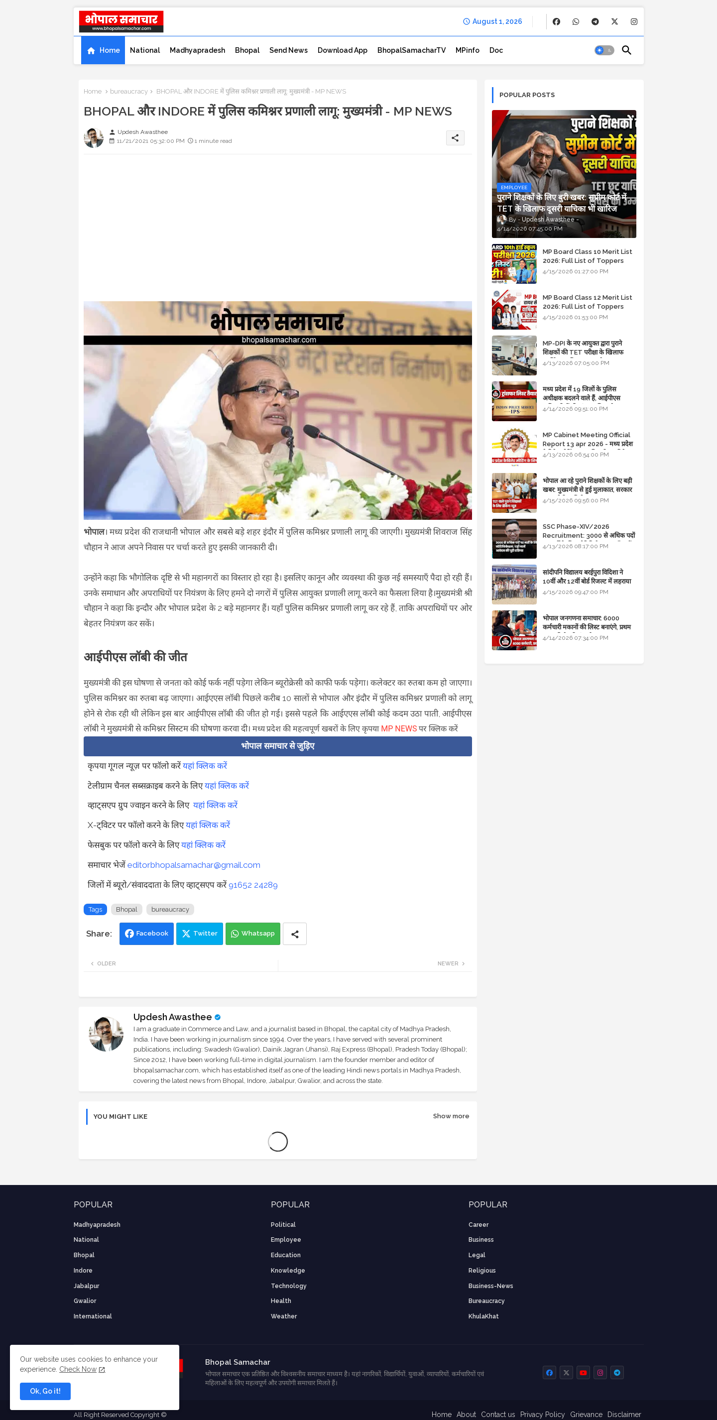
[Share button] (295, 934)
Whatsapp (258, 933)
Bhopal (247, 50)
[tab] (103, 50)
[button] (604, 50)
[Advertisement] (278, 231)
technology (289, 1286)
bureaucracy (129, 91)
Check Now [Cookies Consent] (78, 1369)
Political (283, 1224)
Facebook (152, 933)
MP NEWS (399, 728)
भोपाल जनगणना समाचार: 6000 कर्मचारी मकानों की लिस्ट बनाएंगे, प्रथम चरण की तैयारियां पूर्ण (587, 627)
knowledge (288, 1270)
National (145, 50)
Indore (83, 1270)
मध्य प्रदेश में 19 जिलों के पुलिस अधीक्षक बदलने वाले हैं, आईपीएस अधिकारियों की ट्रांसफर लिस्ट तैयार (582, 398)
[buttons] (556, 21)
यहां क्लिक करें (205, 766)
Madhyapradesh (197, 50)
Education (286, 1255)
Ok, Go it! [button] (45, 1391)
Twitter (205, 933)
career (478, 1224)
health (281, 1301)
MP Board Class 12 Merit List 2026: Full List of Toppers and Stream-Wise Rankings (587, 306)
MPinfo (467, 50)
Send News (288, 50)
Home (110, 50)
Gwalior (85, 1301)
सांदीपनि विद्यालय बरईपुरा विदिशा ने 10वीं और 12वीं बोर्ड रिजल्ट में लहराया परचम (587, 581)
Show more (451, 1116)
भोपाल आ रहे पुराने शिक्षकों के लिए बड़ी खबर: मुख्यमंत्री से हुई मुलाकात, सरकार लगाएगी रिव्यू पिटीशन (587, 489)
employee (286, 1239)
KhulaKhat (484, 1316)
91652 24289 (253, 885)
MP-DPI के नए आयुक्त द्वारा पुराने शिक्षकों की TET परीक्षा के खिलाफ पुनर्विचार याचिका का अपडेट (583, 352)
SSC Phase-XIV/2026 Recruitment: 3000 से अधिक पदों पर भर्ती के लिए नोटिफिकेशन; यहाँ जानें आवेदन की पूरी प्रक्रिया (589, 540)
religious (482, 1270)
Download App (342, 50)
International (93, 1316)
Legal (477, 1255)
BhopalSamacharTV (411, 50)
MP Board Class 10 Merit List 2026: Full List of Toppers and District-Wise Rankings (587, 260)
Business (481, 1239)
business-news (491, 1286)
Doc (496, 50)
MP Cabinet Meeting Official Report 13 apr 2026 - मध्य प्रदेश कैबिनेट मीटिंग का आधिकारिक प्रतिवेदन (588, 444)
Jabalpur (86, 1286)
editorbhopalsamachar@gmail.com (193, 865)
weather (284, 1316)
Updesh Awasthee (172, 1017)
